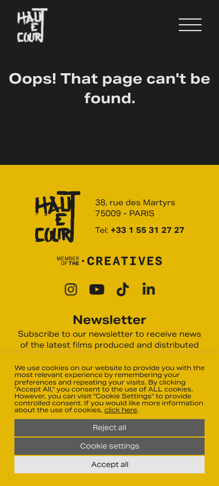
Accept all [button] (110, 464)
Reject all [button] (109, 427)
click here (120, 410)
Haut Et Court (32, 25)
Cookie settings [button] (109, 446)
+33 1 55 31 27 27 (147, 230)
